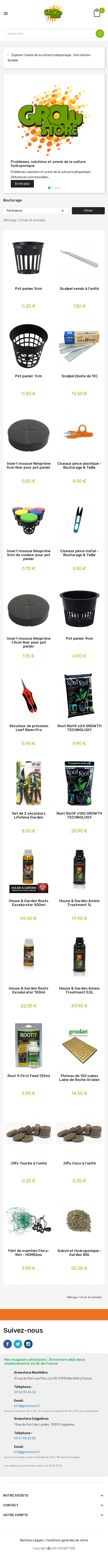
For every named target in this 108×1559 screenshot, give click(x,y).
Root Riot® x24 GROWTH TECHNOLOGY (79, 728)
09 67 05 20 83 (25, 1438)
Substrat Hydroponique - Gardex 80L (79, 1253)
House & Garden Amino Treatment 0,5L (79, 990)
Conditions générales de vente (67, 1540)
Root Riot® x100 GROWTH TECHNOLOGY (79, 815)
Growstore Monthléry (31, 1372)
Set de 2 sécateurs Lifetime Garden (29, 815)
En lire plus (22, 184)
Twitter (18, 1344)
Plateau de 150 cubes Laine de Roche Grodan (79, 1078)
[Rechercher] (54, 34)
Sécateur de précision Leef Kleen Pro (28, 728)
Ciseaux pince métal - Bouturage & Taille (79, 553)
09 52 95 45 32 (25, 1392)
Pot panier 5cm (28, 289)
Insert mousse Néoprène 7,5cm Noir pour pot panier (29, 642)
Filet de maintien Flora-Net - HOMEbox (28, 1253)
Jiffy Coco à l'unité (79, 1163)
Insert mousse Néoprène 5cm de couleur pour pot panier (29, 555)
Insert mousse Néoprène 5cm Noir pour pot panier (29, 465)
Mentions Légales (32, 1540)
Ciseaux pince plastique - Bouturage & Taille (79, 465)
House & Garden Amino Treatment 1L (79, 903)
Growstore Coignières (31, 1419)
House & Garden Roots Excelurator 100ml (28, 990)
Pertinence (36, 210)
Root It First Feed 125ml (29, 1076)
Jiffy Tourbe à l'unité (28, 1163)
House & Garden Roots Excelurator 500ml (28, 903)
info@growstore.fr (27, 1406)
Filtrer (88, 211)
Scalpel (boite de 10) (79, 376)
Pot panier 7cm (28, 376)
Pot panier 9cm (79, 638)
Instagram (28, 1344)
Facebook (7, 1344)
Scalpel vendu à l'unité (79, 289)
